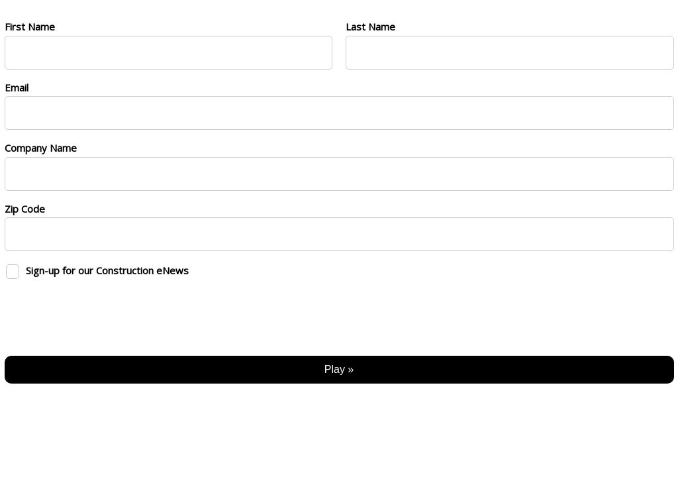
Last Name (370, 26)
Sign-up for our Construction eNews (107, 270)
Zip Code (25, 208)
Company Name (41, 147)
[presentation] (105, 313)
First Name (30, 26)
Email (16, 87)
